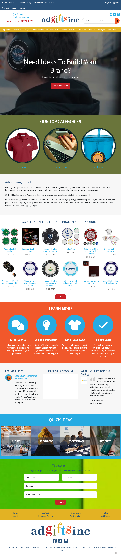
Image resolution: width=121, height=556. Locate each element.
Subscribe (60, 502)
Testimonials (37, 2)
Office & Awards (68, 29)
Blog (29, 2)
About (11, 2)
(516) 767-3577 (20, 14)
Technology (60, 167)
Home (4, 2)
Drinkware (54, 29)
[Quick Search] (98, 21)
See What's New (60, 85)
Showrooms (20, 2)
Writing (99, 29)
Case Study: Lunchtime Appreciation (26, 377)
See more (60, 296)
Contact (5, 8)
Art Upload (49, 2)
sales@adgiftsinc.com (20, 17)
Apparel (5, 29)
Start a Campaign (18, 8)
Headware (17, 29)
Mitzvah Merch (39, 29)
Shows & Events (86, 29)
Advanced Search (45, 516)
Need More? (112, 29)
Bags (27, 29)
